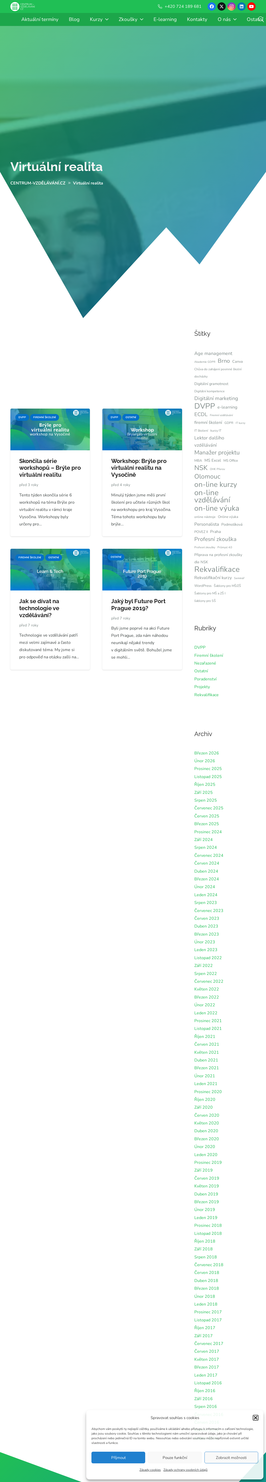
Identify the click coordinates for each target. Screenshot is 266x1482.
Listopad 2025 (208, 777)
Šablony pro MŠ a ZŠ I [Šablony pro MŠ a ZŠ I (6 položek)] (209, 593)
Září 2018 (203, 1249)
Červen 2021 (206, 1044)
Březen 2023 (206, 934)
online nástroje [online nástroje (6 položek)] (205, 517)
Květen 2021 (206, 1052)
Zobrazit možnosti (231, 1457)
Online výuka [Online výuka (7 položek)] (228, 517)
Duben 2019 (206, 1194)
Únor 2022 (204, 1005)
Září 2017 (203, 1336)
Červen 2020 (206, 1115)
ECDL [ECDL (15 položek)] (201, 414)
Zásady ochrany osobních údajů (185, 1470)
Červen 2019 (206, 1178)
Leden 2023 (205, 950)
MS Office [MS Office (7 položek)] (230, 460)
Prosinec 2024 (208, 832)
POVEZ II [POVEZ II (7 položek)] (201, 532)
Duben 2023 (206, 926)
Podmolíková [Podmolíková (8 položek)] (232, 524)
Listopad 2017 (208, 1320)
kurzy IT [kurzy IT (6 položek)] (215, 431)
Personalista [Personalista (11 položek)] (206, 524)
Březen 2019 (206, 1202)
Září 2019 (203, 1170)
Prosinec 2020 (208, 1092)
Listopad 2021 (208, 1028)
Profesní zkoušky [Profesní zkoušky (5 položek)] (204, 547)
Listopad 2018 (208, 1233)
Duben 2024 (206, 871)
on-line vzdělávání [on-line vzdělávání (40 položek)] (212, 496)
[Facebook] (212, 6)
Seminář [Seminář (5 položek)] (239, 578)
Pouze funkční (175, 1457)
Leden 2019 (205, 1218)
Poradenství (205, 679)
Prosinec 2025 (208, 769)
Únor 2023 (204, 942)
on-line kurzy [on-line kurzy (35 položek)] (215, 484)
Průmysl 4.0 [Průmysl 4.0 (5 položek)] (224, 547)
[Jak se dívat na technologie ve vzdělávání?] (50, 552)
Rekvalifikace (206, 695)
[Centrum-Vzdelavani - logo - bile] (22, 6)
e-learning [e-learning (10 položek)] (227, 407)
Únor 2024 (204, 887)
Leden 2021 (205, 1084)
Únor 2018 (204, 1296)
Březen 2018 (206, 1288)
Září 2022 (203, 965)
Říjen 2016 (204, 1391)
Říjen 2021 (204, 1036)
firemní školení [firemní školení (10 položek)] (208, 422)
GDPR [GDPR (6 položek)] (228, 423)
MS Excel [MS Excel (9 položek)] (212, 460)
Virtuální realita (56, 166)
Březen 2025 (206, 824)
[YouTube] (251, 6)
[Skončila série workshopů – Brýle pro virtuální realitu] (50, 412)
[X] (221, 6)
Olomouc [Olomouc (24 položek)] (207, 476)
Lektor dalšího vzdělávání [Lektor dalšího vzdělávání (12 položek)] (209, 441)
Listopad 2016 (208, 1383)
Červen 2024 (206, 863)
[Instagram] (231, 6)
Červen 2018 (206, 1273)
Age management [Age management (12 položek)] (213, 353)
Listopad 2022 (208, 958)
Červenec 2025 (208, 808)
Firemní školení (208, 655)
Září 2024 (203, 840)
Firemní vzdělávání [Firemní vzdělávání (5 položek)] (221, 415)
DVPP (199, 647)
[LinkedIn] (241, 6)
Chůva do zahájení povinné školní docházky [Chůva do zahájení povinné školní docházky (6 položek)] (218, 373)
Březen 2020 (206, 1139)
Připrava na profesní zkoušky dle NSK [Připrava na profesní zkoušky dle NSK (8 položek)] (218, 558)
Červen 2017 (206, 1351)
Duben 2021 (206, 1060)
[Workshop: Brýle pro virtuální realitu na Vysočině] (142, 412)
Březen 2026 (206, 753)
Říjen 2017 (204, 1328)
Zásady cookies (150, 1470)
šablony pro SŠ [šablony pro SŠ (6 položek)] (205, 601)
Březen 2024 (206, 879)
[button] (255, 1417)
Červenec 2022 (208, 981)
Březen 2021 (206, 1068)
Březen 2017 (206, 1367)
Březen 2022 (206, 997)
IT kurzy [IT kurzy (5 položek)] (240, 423)
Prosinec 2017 (208, 1312)
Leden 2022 (205, 1013)
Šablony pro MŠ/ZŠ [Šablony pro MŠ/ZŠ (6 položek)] (227, 586)
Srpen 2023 (205, 903)
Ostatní (201, 671)
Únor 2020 (204, 1147)
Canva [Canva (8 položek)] (237, 361)
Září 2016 (203, 1399)
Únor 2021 (204, 1076)
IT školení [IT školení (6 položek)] (201, 431)
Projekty (202, 687)
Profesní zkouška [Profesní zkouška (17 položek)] (215, 539)
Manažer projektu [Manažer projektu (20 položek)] (217, 452)
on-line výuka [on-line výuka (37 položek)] (216, 508)
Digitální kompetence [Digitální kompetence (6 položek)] (209, 391)
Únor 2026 (204, 761)
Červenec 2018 (208, 1265)
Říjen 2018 (204, 1241)
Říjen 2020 (204, 1099)
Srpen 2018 (205, 1257)
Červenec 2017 (208, 1343)
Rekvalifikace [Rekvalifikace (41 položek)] (217, 569)
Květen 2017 (206, 1359)
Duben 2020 (206, 1131)
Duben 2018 (206, 1281)
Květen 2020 (206, 1123)
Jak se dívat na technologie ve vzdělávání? (39, 608)
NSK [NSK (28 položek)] (201, 468)
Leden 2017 (205, 1375)
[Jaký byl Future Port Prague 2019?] (142, 552)
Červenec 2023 (208, 911)
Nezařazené (205, 663)
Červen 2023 (206, 918)
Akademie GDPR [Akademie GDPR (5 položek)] (204, 362)
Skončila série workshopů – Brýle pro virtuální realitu (50, 467)
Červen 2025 (206, 816)
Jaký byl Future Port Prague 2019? (138, 604)
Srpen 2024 (205, 847)
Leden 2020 (205, 1155)
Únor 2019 (204, 1210)
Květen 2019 (206, 1186)
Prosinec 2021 (208, 1021)
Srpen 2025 (205, 800)
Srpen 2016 (205, 1406)
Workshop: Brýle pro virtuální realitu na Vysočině (139, 467)
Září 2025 (203, 792)
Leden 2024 (205, 895)
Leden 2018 (205, 1304)
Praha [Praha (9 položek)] (215, 531)
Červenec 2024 (208, 855)
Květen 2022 (206, 989)
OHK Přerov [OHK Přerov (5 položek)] (217, 469)
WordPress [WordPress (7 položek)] (202, 585)
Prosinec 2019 (208, 1162)
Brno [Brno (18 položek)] (224, 361)
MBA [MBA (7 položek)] (198, 460)
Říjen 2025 (204, 784)
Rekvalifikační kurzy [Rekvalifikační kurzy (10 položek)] (213, 578)
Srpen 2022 (205, 974)
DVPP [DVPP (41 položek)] (204, 406)
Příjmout (118, 1457)
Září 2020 (203, 1107)
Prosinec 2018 (208, 1225)
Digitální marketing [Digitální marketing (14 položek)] (216, 398)
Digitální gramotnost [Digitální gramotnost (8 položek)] (211, 383)
